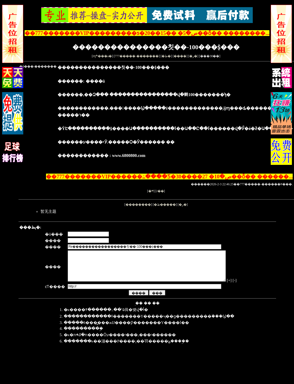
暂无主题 (48, 211)
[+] (244, 286)
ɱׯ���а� (102, 56)
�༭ (151, 191)
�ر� (193, 56)
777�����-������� (137, 56)
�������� (138, 204)
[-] (68, 291)
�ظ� (166, 56)
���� (180, 56)
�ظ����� (165, 204)
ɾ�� (160, 191)
